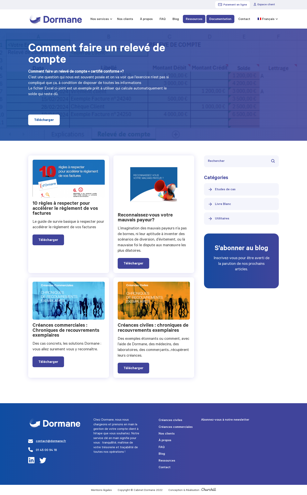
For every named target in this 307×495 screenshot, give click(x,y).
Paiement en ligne (232, 5)
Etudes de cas (222, 189)
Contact (244, 19)
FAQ (163, 19)
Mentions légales (101, 490)
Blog (175, 19)
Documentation (220, 19)
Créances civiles (170, 420)
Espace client (264, 4)
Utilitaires (218, 218)
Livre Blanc (219, 204)
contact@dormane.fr (51, 441)
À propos (146, 19)
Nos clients (125, 19)
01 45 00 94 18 (46, 450)
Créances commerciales (176, 427)
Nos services (99, 19)
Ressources (194, 19)
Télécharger (44, 120)
